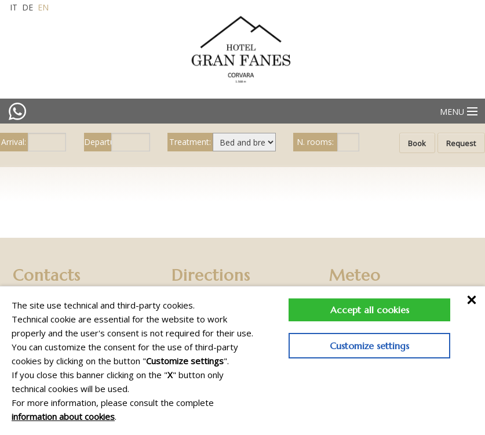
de (27, 7)
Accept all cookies (369, 310)
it (13, 7)
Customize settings (369, 345)
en (43, 7)
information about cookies (63, 416)
